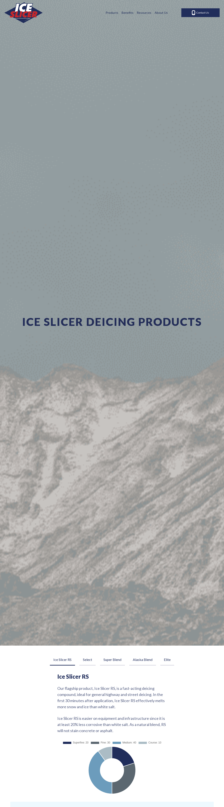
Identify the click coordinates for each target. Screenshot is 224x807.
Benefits (127, 12)
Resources (144, 12)
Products (112, 12)
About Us (161, 12)
